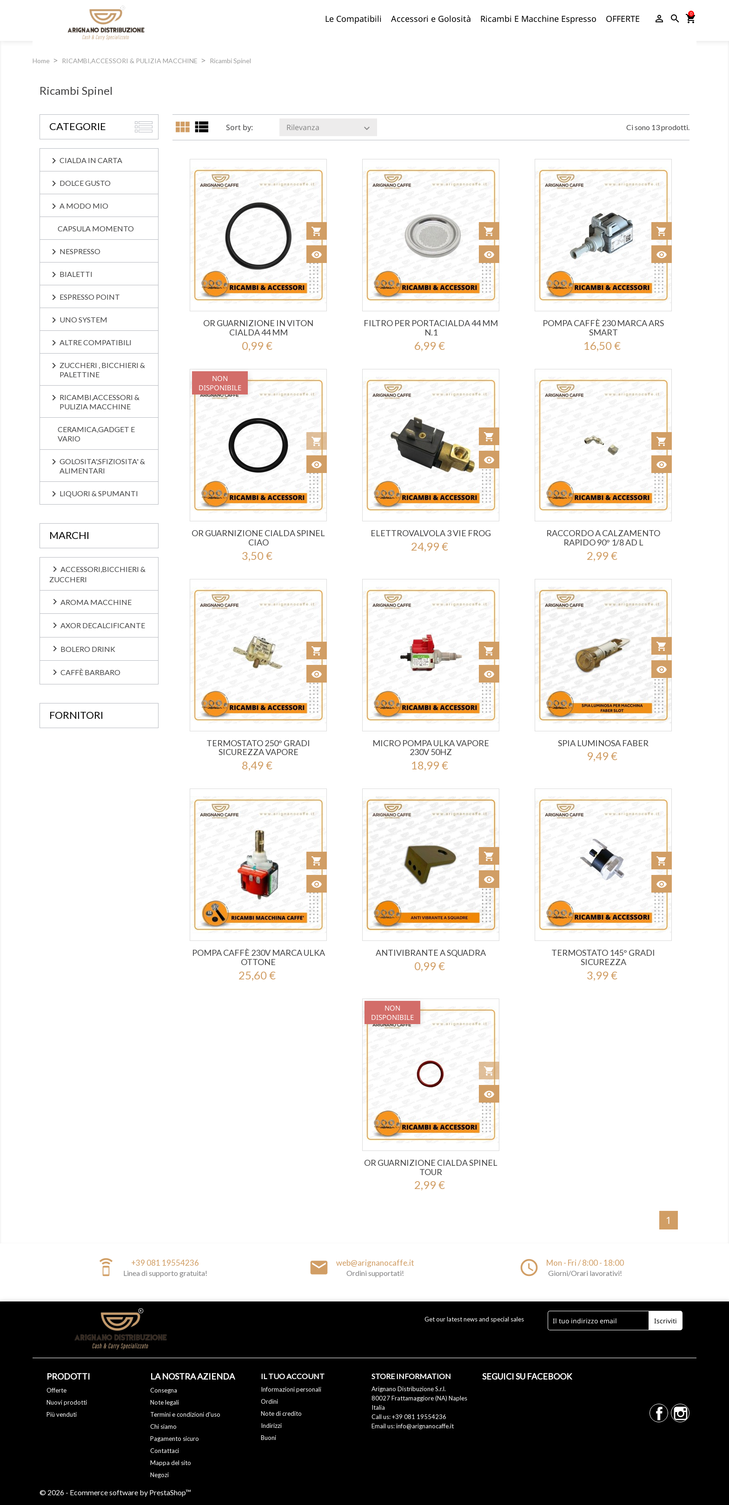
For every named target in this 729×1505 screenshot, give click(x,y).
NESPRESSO (80, 251)
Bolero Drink (82, 648)
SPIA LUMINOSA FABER (603, 743)
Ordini (269, 1401)
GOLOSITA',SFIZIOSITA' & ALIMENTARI (102, 466)
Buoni (268, 1437)
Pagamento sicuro (174, 1438)
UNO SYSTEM (83, 319)
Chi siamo (163, 1426)
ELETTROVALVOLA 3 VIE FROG (431, 533)
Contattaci (164, 1450)
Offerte (56, 1390)
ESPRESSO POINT (90, 296)
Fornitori (76, 715)
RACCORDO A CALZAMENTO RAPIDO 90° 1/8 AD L (603, 537)
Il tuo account (293, 1376)
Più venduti (61, 1414)
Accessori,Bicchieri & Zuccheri (97, 574)
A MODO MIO (84, 205)
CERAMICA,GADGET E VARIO (96, 434)
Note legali (164, 1402)
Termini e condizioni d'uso (185, 1414)
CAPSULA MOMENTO (96, 228)
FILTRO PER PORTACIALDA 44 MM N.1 (431, 327)
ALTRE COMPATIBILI (96, 342)
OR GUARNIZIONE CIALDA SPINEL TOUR (430, 1167)
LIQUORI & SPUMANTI (99, 493)
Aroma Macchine (90, 601)
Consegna (163, 1390)
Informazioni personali (291, 1389)
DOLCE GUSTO (85, 182)
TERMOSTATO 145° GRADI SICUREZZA (603, 957)
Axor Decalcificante (97, 625)
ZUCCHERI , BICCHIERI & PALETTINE (102, 370)
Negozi (159, 1475)
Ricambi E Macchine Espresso (538, 18)
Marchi (69, 535)
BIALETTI (76, 273)
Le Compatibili (353, 18)
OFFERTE (623, 18)
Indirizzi (271, 1425)
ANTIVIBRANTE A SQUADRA (431, 952)
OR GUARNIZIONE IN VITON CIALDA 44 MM (258, 327)
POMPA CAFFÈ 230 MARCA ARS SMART (603, 327)
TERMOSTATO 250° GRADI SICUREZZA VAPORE (258, 747)
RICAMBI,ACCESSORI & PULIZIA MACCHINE (99, 402)
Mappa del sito (170, 1462)
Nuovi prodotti (66, 1402)
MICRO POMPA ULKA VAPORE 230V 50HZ (430, 747)
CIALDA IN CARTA (91, 160)
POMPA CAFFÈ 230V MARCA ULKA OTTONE (258, 957)
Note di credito (281, 1413)
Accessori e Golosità (431, 18)
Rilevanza (329, 128)
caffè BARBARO (84, 672)
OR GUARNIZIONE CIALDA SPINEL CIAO (258, 537)
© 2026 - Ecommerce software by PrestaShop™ (115, 1492)
